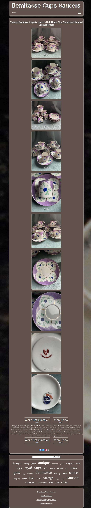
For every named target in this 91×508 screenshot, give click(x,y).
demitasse (44, 472)
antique (44, 463)
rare (51, 482)
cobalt (60, 468)
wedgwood (69, 464)
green (62, 464)
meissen (52, 468)
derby (57, 474)
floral (34, 464)
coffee (19, 468)
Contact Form (46, 496)
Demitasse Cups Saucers (46, 492)
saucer (74, 472)
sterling (26, 464)
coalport (55, 464)
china (74, 468)
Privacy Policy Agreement (46, 500)
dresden (38, 479)
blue (31, 478)
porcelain (61, 482)
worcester (42, 482)
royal (28, 467)
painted (30, 473)
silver (62, 479)
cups (37, 467)
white (24, 479)
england (17, 479)
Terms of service (46, 504)
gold (17, 473)
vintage (48, 478)
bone (65, 473)
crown (57, 479)
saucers (73, 477)
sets (46, 468)
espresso (30, 482)
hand (78, 463)
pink (24, 474)
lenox (66, 469)
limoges (16, 463)
